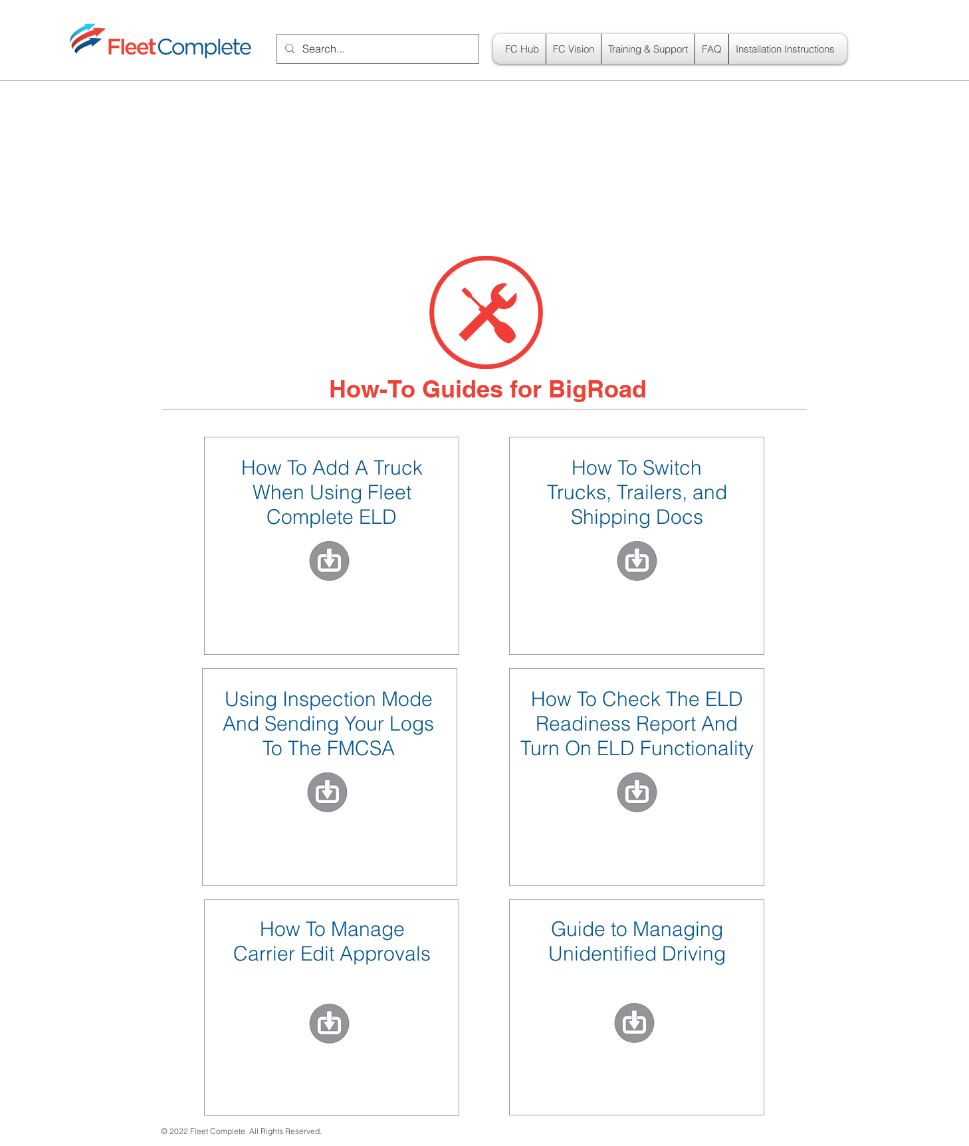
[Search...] (376, 49)
